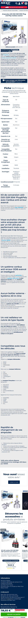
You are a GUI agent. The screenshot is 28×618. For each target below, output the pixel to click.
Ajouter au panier (13, 614)
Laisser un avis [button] (14, 482)
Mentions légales (5, 580)
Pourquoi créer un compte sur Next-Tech (12, 586)
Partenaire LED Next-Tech (8, 600)
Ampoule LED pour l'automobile (10, 10)
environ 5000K (6, 240)
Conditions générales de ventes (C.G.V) (11, 582)
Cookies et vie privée (6, 583)
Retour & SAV (4, 588)
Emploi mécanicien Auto (8, 608)
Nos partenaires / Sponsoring (9, 607)
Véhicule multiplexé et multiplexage (11, 599)
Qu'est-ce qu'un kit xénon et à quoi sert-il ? (13, 597)
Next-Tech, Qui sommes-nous (9, 594)
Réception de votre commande (9, 596)
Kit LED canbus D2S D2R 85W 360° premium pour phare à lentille (9, 552)
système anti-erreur (13, 278)
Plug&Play (6, 54)
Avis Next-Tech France (7, 585)
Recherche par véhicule (14, 7)
